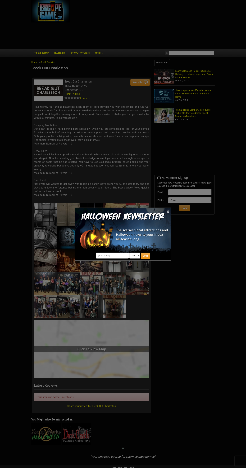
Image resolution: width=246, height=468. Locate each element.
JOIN (145, 255)
